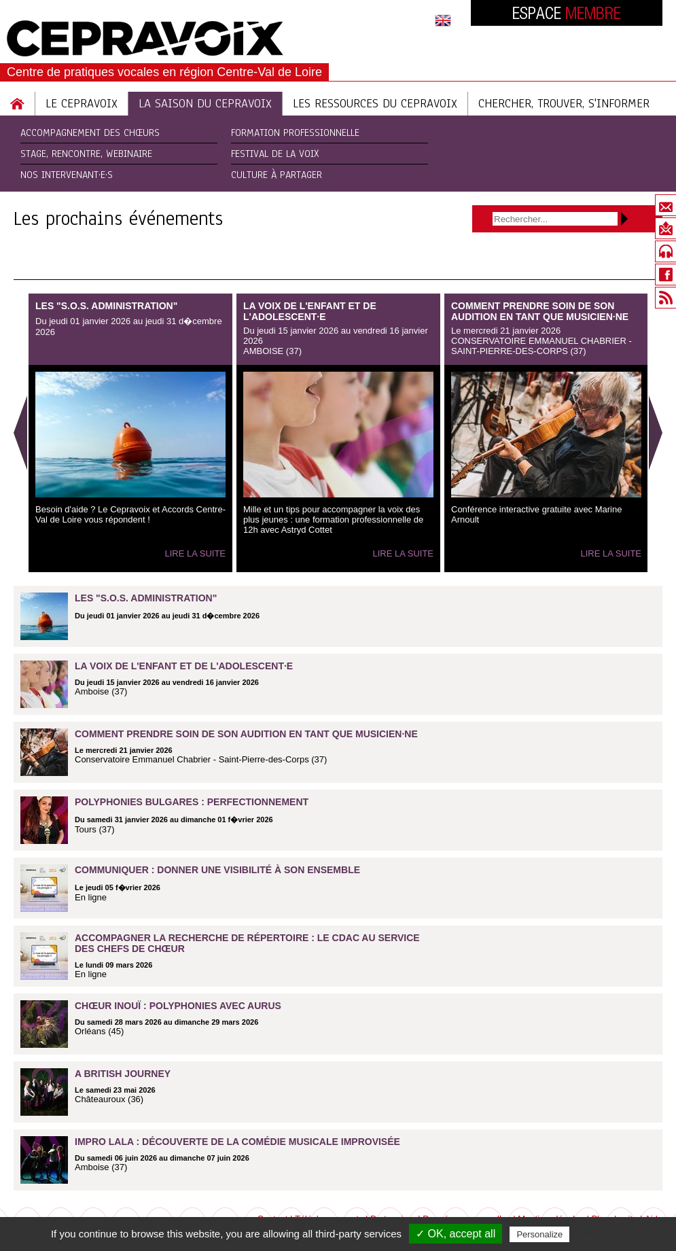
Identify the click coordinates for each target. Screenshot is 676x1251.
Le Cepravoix (82, 103)
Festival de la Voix (275, 153)
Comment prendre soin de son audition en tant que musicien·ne (539, 311)
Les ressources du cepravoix (375, 103)
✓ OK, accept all (455, 1233)
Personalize (539, 1234)
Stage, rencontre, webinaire (86, 153)
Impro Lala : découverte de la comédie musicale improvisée (237, 1141)
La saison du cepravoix (205, 103)
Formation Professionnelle (295, 132)
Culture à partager (276, 174)
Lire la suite (195, 553)
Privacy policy (605, 1234)
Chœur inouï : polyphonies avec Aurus (178, 1005)
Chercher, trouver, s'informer (564, 103)
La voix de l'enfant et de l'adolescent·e (309, 311)
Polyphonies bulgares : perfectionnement (191, 801)
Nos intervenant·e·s (66, 174)
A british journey (123, 1073)
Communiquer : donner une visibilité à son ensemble (217, 869)
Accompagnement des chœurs (90, 132)
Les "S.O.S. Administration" (106, 305)
